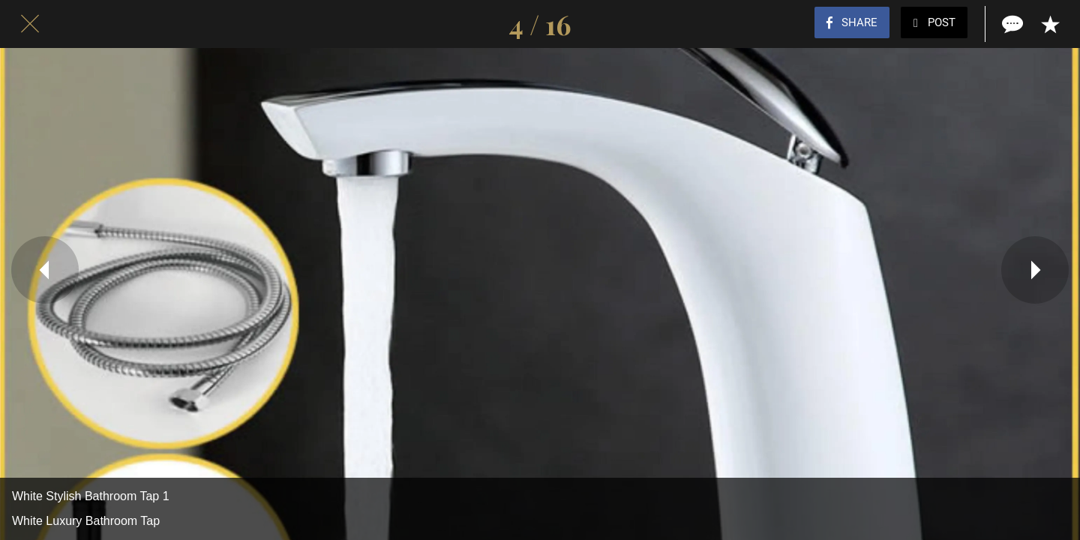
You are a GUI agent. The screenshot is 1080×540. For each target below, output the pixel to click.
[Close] (30, 24)
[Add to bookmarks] (1050, 24)
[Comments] (1011, 24)
